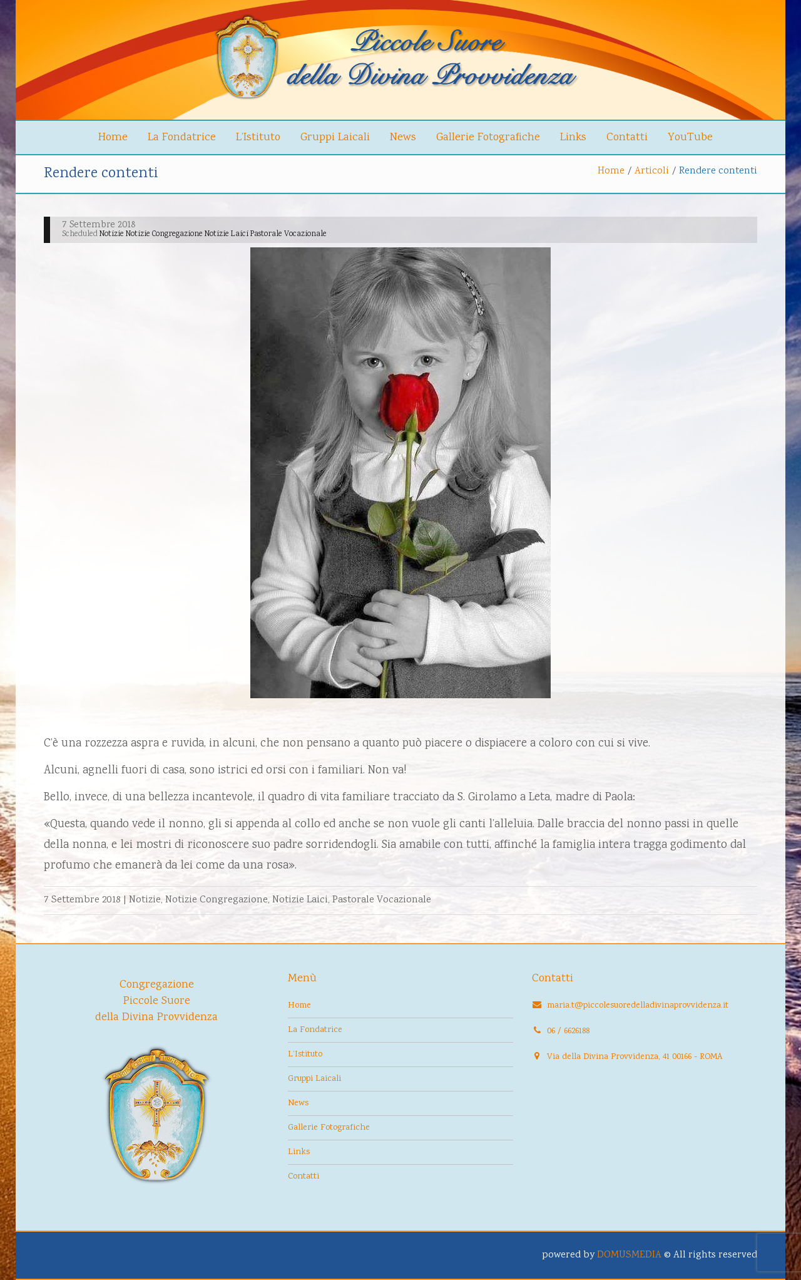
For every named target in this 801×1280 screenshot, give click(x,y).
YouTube (690, 138)
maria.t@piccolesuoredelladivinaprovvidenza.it (637, 1005)
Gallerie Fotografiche (488, 138)
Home (113, 138)
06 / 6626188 (568, 1031)
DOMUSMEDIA (629, 1255)
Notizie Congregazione (216, 900)
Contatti (627, 138)
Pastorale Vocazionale (381, 900)
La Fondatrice (182, 138)
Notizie (145, 900)
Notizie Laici (300, 900)
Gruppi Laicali (335, 138)
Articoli (652, 171)
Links (573, 138)
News (403, 138)
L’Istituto (258, 138)
